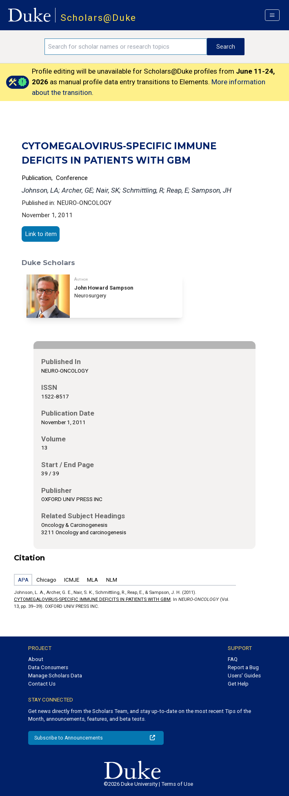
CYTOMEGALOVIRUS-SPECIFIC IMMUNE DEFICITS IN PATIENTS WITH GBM (92, 599)
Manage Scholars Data (55, 675)
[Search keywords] (125, 46)
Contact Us (42, 684)
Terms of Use (177, 784)
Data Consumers (48, 667)
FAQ (233, 659)
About (35, 659)
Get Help (238, 684)
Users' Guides (244, 675)
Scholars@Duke (98, 17)
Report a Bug (243, 667)
